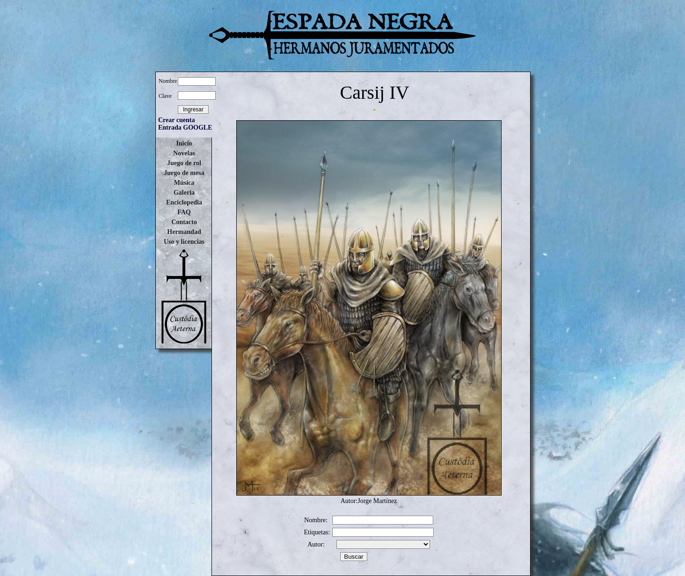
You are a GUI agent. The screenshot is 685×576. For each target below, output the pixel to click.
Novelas (184, 153)
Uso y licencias (184, 241)
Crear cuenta (176, 120)
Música (184, 182)
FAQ (184, 212)
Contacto (184, 222)
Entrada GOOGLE (185, 127)
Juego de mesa (184, 172)
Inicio (184, 143)
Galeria (184, 192)
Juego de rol (184, 163)
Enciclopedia (184, 202)
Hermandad (184, 231)
